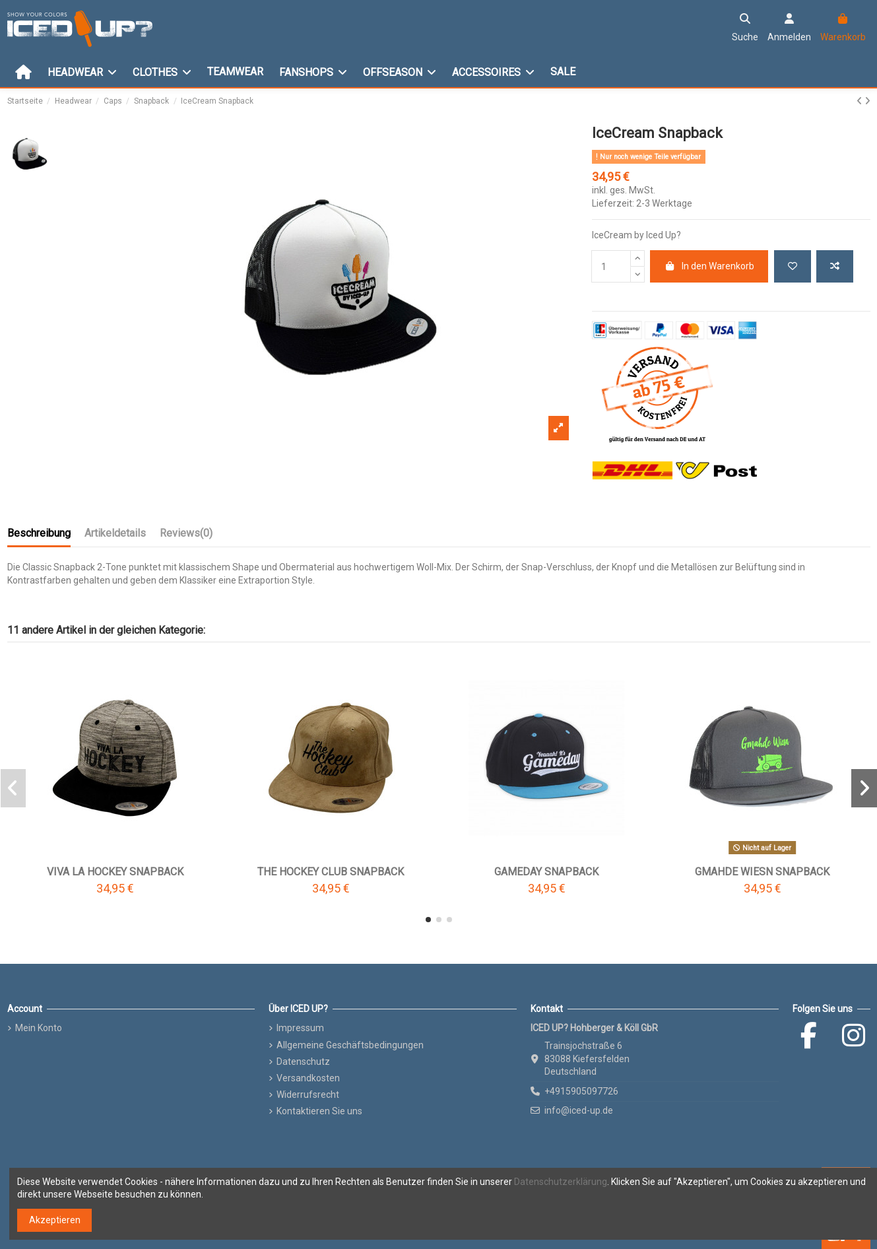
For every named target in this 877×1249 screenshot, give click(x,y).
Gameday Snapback (546, 871)
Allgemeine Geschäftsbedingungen (350, 1045)
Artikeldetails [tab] (115, 533)
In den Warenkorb (709, 266)
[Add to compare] (834, 266)
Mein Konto (38, 1028)
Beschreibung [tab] (39, 533)
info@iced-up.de (578, 1110)
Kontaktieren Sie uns (319, 1111)
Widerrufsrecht (307, 1094)
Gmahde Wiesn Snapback (762, 871)
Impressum (300, 1028)
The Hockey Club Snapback (330, 871)
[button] (428, 919)
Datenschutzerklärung (560, 1181)
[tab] (186, 536)
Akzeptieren (55, 1220)
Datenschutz (303, 1061)
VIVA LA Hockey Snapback (115, 871)
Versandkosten (308, 1078)
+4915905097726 (581, 1091)
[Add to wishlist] (792, 266)
